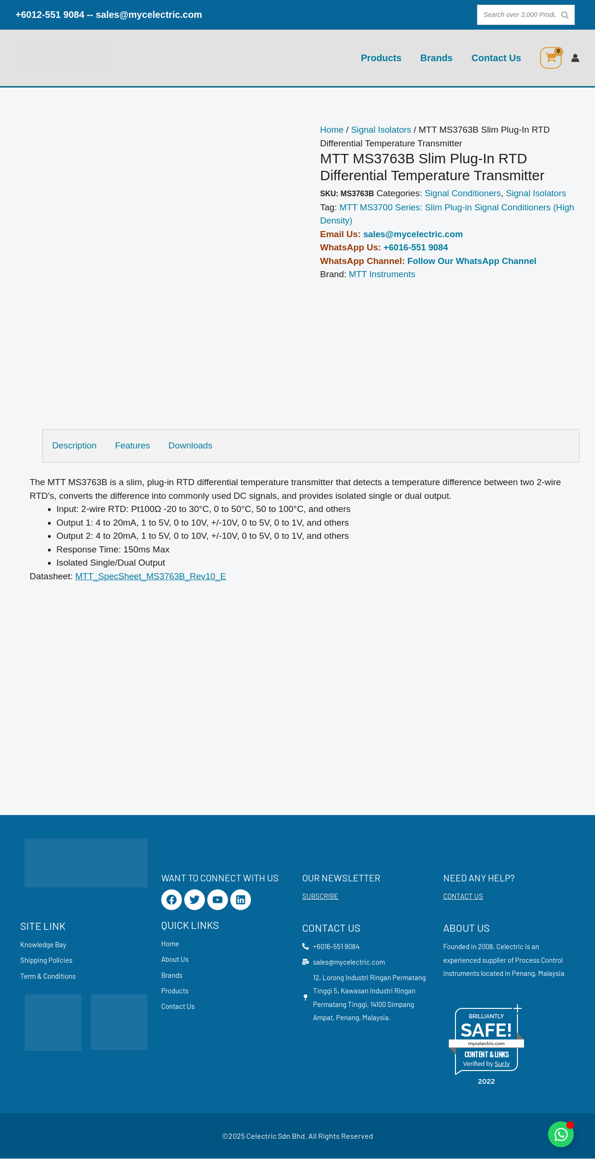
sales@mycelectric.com (149, 14)
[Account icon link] (575, 58)
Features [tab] (132, 445)
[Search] (565, 14)
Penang (523, 973)
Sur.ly (501, 1064)
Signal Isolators (382, 130)
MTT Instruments (382, 274)
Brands (436, 58)
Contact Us (496, 58)
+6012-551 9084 (50, 14)
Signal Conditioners (463, 193)
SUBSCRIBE (320, 896)
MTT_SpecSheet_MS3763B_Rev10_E (151, 576)
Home (332, 130)
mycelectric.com (486, 1044)
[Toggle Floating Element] (561, 1134)
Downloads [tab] (191, 445)
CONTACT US (463, 896)
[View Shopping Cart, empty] (551, 58)
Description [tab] (74, 445)
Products (381, 58)
